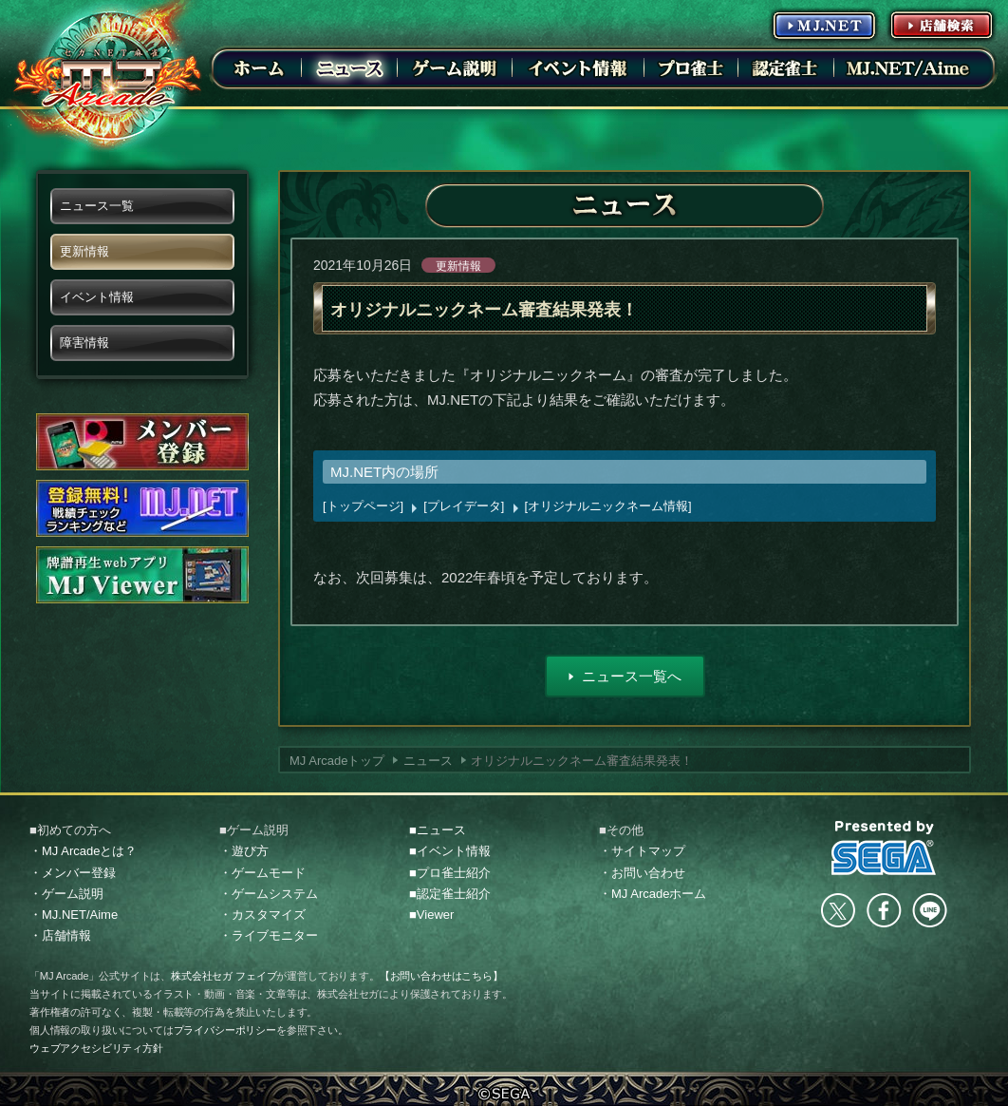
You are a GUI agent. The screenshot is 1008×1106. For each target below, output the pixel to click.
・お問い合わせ (642, 873)
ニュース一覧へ (631, 676)
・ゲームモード (262, 873)
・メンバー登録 (72, 873)
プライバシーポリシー (225, 1030)
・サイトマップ (642, 851)
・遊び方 (244, 851)
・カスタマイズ (262, 914)
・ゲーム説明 (66, 894)
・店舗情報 (60, 935)
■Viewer (431, 914)
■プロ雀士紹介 (450, 873)
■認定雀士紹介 (450, 894)
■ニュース (437, 830)
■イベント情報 (450, 851)
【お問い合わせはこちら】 (441, 976)
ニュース (428, 760)
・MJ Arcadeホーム (652, 894)
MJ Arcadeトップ (336, 760)
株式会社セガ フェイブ (223, 976)
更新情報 (458, 266)
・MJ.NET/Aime (73, 914)
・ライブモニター (268, 935)
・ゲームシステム (268, 894)
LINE (929, 910)
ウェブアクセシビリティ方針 (96, 1048)
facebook (884, 910)
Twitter (838, 910)
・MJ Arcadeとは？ (83, 851)
